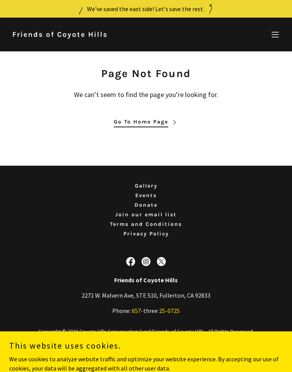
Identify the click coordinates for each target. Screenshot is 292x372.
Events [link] (146, 195)
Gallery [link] (146, 186)
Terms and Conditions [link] (146, 224)
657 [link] (136, 310)
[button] (275, 34)
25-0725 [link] (169, 310)
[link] (60, 34)
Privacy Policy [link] (146, 233)
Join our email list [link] (146, 214)
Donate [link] (146, 205)
